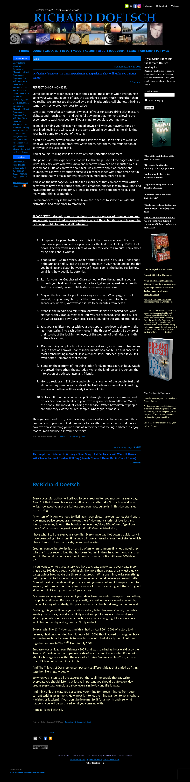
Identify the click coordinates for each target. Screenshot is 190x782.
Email (83, 437)
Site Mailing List (77, 759)
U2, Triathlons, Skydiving (19, 64)
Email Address (151, 91)
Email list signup (155, 100)
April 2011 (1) (19, 165)
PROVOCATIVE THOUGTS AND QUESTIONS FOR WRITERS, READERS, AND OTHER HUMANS (21, 95)
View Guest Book (111, 759)
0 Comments (136, 82)
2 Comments (136, 462)
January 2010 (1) (20, 174)
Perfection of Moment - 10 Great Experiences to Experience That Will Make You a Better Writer (21, 77)
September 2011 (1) (21, 162)
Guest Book (163, 6)
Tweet (52, 732)
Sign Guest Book (94, 759)
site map (176, 6)
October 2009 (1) (20, 177)
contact (149, 6)
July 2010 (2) (18, 171)
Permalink (62, 437)
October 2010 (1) (20, 168)
